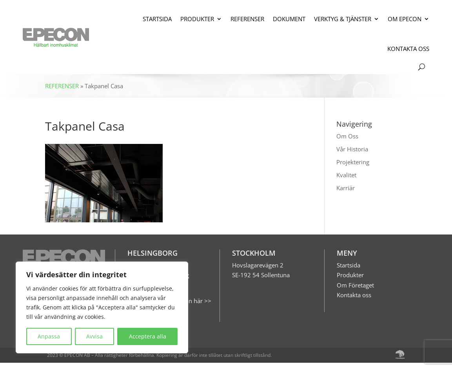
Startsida (348, 265)
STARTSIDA (157, 19)
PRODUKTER (197, 19)
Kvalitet (346, 175)
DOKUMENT (289, 19)
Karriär (345, 188)
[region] (102, 307)
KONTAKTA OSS (408, 49)
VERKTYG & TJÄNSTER (342, 19)
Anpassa (49, 336)
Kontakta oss (354, 295)
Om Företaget (355, 285)
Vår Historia (352, 149)
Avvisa (94, 336)
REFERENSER (247, 19)
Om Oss (347, 136)
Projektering (352, 162)
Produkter (350, 275)
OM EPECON (404, 19)
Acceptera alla (147, 336)
